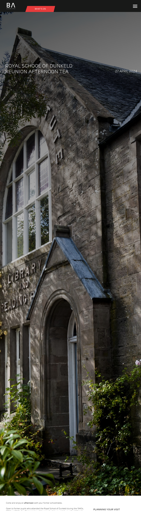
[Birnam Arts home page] (11, 9)
